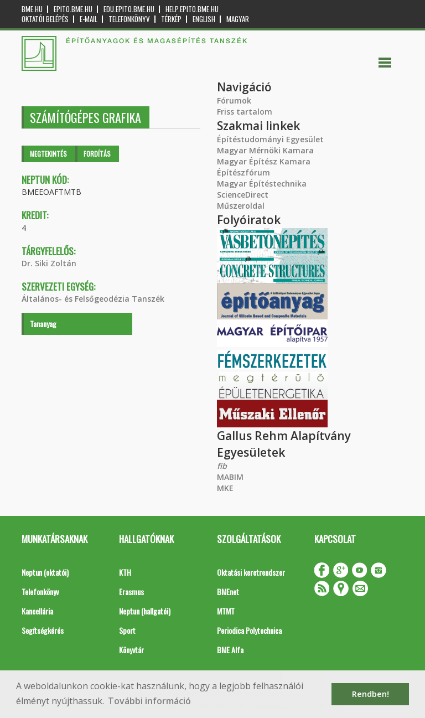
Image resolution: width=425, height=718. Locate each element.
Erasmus (131, 591)
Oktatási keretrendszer (251, 572)
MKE (225, 488)
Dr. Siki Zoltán (49, 263)
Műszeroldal (241, 205)
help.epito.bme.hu (192, 9)
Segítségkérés (43, 630)
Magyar (237, 19)
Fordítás (97, 153)
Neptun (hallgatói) (144, 611)
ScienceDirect (242, 194)
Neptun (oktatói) (45, 572)
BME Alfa (230, 649)
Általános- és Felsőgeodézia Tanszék (93, 298)
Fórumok (234, 100)
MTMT (226, 611)
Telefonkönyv (129, 19)
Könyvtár (131, 649)
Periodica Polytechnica (249, 630)
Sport (127, 630)
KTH (125, 572)
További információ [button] (149, 701)
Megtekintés (48, 153)
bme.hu (32, 9)
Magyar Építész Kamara (263, 161)
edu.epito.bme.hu (128, 9)
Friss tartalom (244, 111)
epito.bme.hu (73, 9)
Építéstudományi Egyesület (270, 139)
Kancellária (37, 611)
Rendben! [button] (370, 694)
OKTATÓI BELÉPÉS (45, 19)
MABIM (230, 477)
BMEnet (228, 591)
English (204, 19)
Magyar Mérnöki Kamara (265, 150)
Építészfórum (243, 172)
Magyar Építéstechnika (262, 183)
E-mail (88, 19)
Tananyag (43, 323)
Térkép (171, 19)
